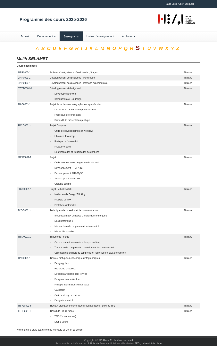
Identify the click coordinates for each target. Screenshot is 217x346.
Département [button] (46, 36)
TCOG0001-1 (25, 210)
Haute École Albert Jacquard (118, 340)
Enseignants (71, 36)
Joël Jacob (93, 343)
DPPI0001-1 (24, 77)
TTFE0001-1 (24, 311)
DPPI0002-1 (24, 83)
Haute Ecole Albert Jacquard (179, 4)
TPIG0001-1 (24, 258)
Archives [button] (128, 36)
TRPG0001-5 (25, 305)
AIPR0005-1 (24, 72)
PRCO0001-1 (25, 125)
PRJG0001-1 (24, 157)
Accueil (25, 36)
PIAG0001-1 (24, 104)
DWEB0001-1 (25, 88)
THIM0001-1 (24, 236)
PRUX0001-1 (25, 189)
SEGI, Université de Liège (148, 343)
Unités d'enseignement (100, 36)
